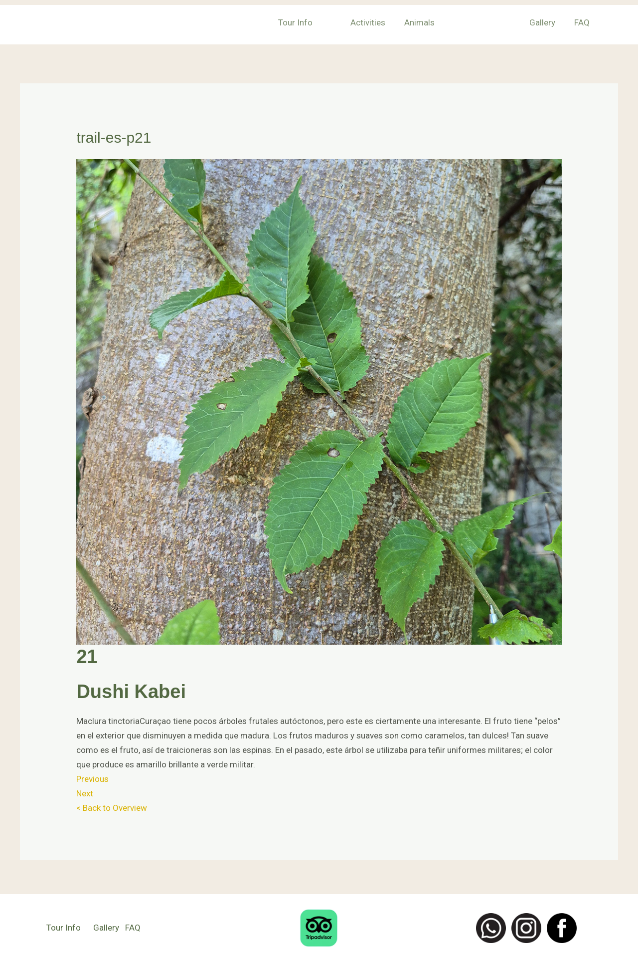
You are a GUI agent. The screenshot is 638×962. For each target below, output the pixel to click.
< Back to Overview (111, 808)
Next (84, 793)
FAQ (585, 22)
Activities (384, 22)
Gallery (547, 22)
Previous (92, 779)
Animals (434, 22)
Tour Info (316, 22)
